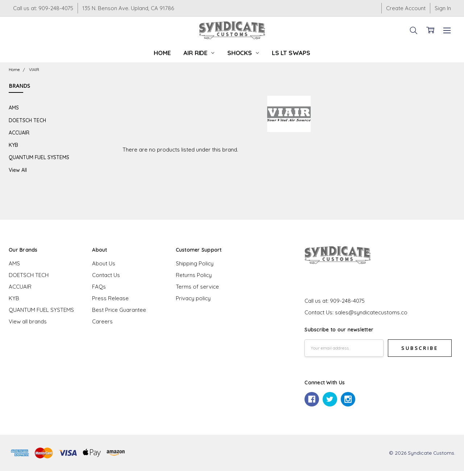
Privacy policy (193, 298)
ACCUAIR (19, 132)
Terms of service (197, 286)
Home (162, 53)
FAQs (99, 286)
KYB (13, 145)
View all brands (28, 321)
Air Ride (198, 53)
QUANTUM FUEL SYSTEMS (39, 157)
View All (18, 170)
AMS (14, 107)
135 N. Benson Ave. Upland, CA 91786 (128, 8)
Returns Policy (194, 275)
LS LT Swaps (291, 53)
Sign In (443, 8)
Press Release (110, 298)
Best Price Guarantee (119, 309)
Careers (102, 321)
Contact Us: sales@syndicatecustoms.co (355, 312)
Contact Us (106, 275)
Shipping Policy (195, 263)
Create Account (406, 8)
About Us (103, 263)
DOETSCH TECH (27, 120)
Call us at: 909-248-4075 (43, 8)
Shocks (243, 53)
